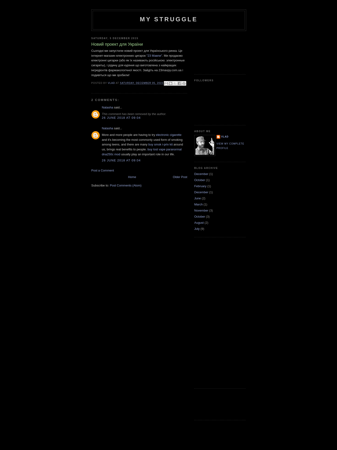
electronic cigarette (168, 135)
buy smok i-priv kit (160, 144)
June (197, 198)
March (198, 204)
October (199, 180)
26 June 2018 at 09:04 (121, 117)
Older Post (180, 177)
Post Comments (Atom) (126, 185)
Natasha (107, 107)
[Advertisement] (215, 50)
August (199, 222)
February (200, 186)
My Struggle (169, 19)
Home (132, 177)
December (201, 174)
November (201, 210)
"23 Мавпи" (154, 55)
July (197, 229)
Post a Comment (102, 170)
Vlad (225, 136)
